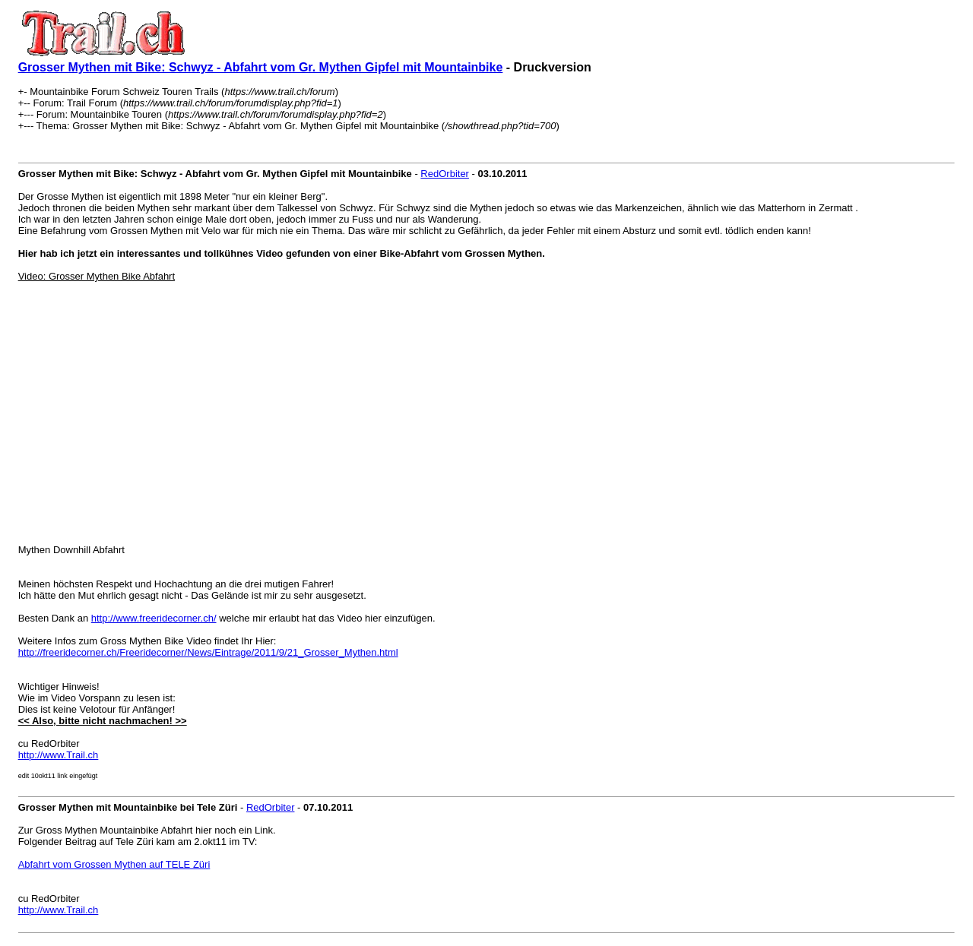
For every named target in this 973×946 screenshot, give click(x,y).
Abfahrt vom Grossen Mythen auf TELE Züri (114, 864)
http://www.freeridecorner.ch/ (154, 618)
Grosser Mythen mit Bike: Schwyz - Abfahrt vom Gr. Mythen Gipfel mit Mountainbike (260, 67)
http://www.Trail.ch (58, 755)
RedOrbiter (444, 173)
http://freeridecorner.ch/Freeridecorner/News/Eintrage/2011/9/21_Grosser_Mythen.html (208, 652)
